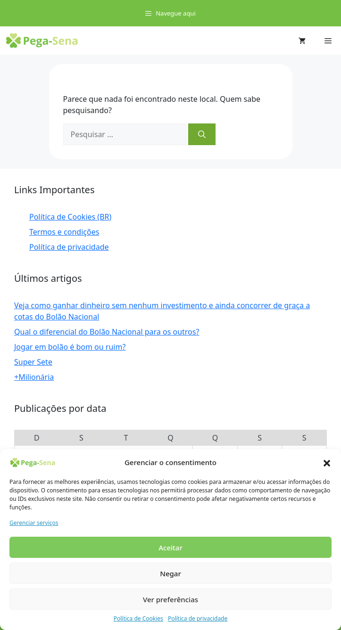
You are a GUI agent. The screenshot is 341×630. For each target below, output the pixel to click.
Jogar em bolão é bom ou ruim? (69, 347)
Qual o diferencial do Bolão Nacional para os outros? (106, 332)
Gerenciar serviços (33, 523)
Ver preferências (170, 599)
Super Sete (33, 362)
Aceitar (170, 547)
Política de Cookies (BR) (70, 217)
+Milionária (34, 377)
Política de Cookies (138, 618)
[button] (327, 462)
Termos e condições (64, 232)
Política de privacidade (197, 618)
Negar (170, 573)
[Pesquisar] (202, 134)
